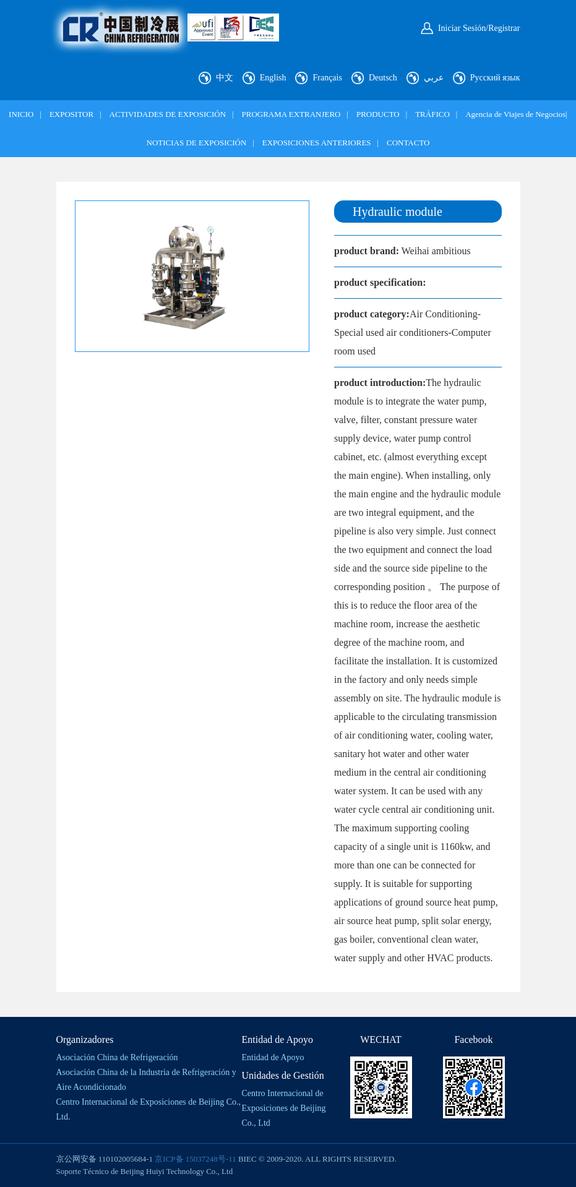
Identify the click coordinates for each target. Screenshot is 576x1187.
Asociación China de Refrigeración (117, 1057)
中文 (224, 77)
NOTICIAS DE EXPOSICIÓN (197, 142)
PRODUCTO (378, 114)
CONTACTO (408, 142)
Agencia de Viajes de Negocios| (516, 114)
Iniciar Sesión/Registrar (479, 28)
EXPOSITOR (71, 114)
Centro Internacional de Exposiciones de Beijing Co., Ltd (284, 1108)
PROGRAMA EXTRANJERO (291, 114)
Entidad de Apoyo (273, 1057)
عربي (434, 77)
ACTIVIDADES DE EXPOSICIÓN (168, 114)
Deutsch (383, 77)
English (273, 77)
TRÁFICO (432, 114)
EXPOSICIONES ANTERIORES (316, 142)
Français (327, 77)
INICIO (21, 114)
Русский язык (495, 77)
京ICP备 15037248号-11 (195, 1158)
